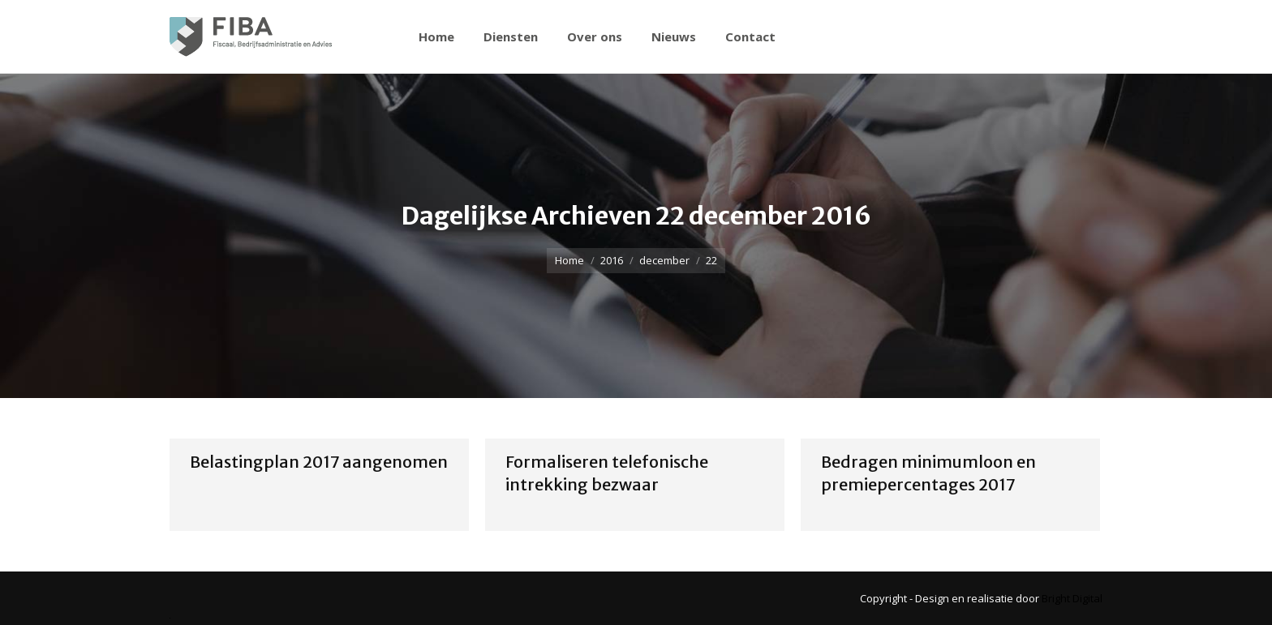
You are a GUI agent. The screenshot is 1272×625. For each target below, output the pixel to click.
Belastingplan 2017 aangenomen (319, 462)
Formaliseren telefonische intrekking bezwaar (606, 473)
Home (569, 260)
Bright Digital (1072, 598)
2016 (611, 260)
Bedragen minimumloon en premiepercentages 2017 (928, 473)
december (664, 260)
